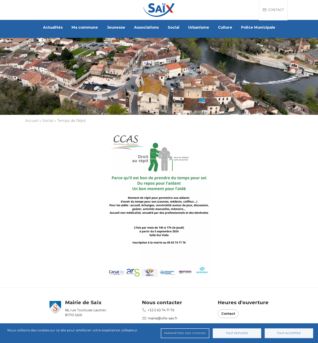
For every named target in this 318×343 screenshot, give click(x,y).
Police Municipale (258, 27)
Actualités (53, 27)
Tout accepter (289, 333)
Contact (276, 10)
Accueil (32, 118)
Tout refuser (237, 333)
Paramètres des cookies (185, 333)
